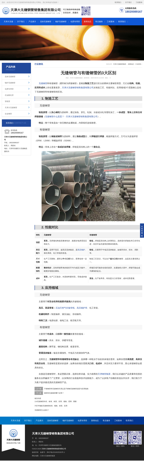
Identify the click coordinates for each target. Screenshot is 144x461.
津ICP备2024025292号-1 (56, 452)
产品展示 (32, 22)
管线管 (7, 101)
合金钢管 (8, 114)
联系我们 (118, 2)
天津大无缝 (8, 22)
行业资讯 (138, 64)
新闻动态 (87, 22)
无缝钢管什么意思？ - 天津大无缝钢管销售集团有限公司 (71, 116)
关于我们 (128, 2)
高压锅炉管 (82, 308)
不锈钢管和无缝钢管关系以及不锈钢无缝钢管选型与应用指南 (66, 389)
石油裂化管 (9, 95)
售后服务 (99, 22)
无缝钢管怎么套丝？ (42, 410)
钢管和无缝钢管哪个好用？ (54, 393)
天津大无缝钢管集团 (119, 64)
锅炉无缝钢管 (60, 22)
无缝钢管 (43, 83)
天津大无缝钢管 (11, 108)
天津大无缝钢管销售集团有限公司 (78, 87)
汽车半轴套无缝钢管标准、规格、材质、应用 (51, 406)
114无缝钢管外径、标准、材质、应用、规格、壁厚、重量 (56, 401)
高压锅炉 (81, 250)
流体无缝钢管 (45, 22)
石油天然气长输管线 (65, 308)
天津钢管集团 (104, 374)
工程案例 (139, 2)
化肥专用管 (75, 22)
